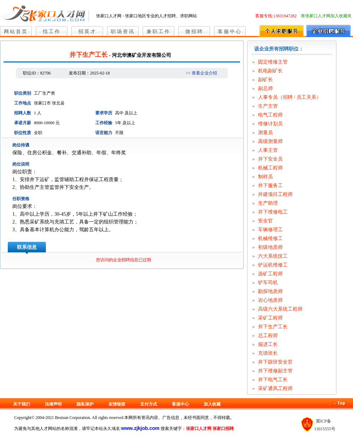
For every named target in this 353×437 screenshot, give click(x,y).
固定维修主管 (273, 62)
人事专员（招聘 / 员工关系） (289, 97)
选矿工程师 (270, 273)
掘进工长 (268, 344)
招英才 (87, 31)
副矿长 (265, 79)
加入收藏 (212, 404)
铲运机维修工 (273, 265)
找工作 (52, 31)
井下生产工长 (273, 326)
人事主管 (268, 150)
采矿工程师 (270, 318)
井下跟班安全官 (275, 362)
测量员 (265, 132)
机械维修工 (270, 238)
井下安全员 (270, 159)
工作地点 (22, 103)
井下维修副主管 (275, 370)
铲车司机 (268, 282)
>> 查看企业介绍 (201, 73)
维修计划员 (270, 123)
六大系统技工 (273, 256)
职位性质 (22, 132)
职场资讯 (123, 31)
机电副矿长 (270, 70)
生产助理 (268, 203)
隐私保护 (85, 404)
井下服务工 (270, 185)
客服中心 (230, 31)
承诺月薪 (22, 122)
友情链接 (116, 404)
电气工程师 (270, 115)
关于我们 (21, 404)
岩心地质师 (270, 300)
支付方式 (148, 404)
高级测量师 (270, 141)
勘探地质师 (270, 291)
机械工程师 (270, 167)
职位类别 (22, 93)
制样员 (265, 176)
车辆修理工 (270, 229)
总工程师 (268, 335)
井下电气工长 (273, 379)
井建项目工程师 (275, 194)
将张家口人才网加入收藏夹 (326, 15)
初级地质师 (270, 247)
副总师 (265, 88)
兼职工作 (158, 31)
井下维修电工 (273, 212)
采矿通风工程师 (275, 388)
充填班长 (268, 353)
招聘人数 (22, 112)
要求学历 (103, 112)
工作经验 (103, 122)
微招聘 (194, 31)
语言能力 (103, 132)
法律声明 (53, 404)
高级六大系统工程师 (280, 309)
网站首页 (16, 31)
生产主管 (268, 106)
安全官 (265, 220)
